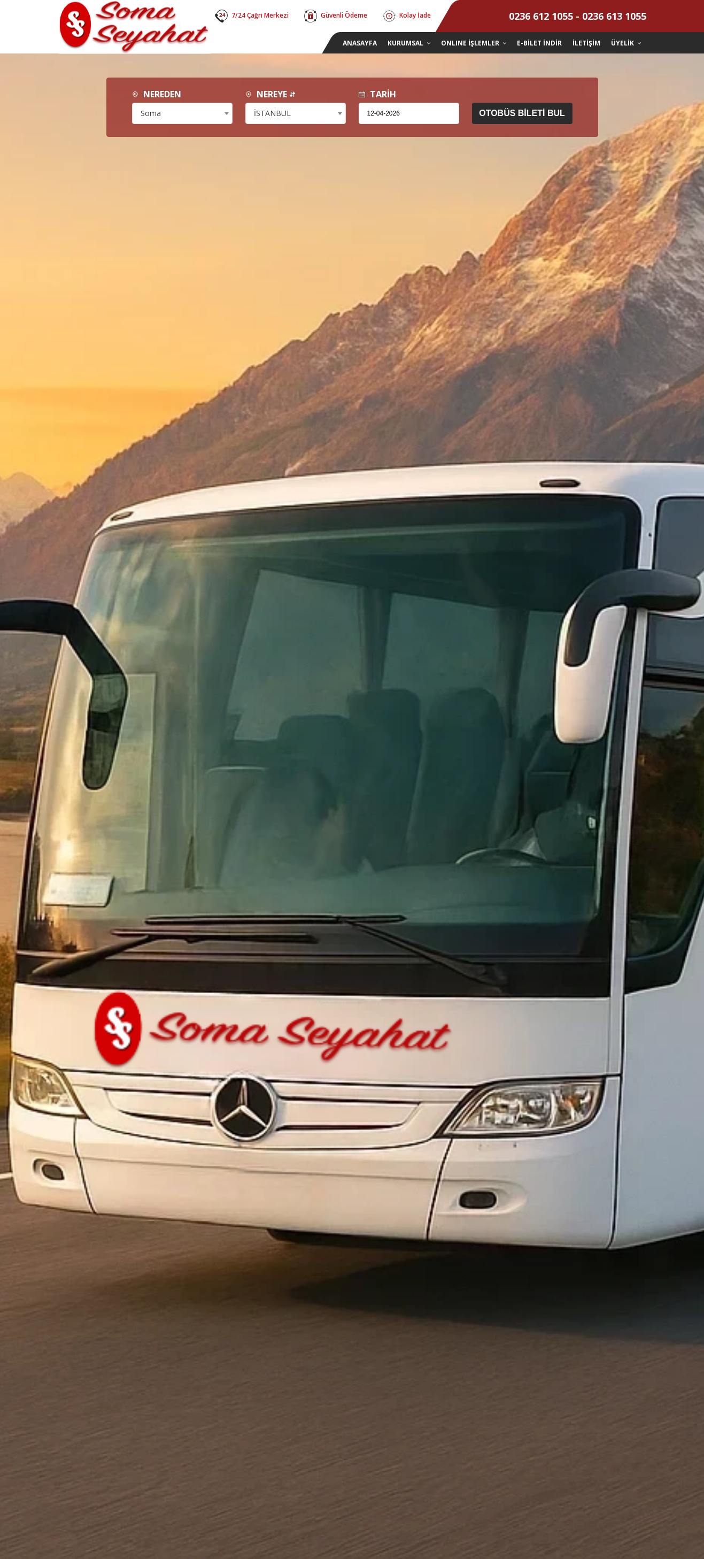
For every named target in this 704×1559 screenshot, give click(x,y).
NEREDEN (156, 94)
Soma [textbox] (151, 113)
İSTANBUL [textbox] (272, 113)
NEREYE (270, 94)
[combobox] (182, 113)
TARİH (377, 94)
